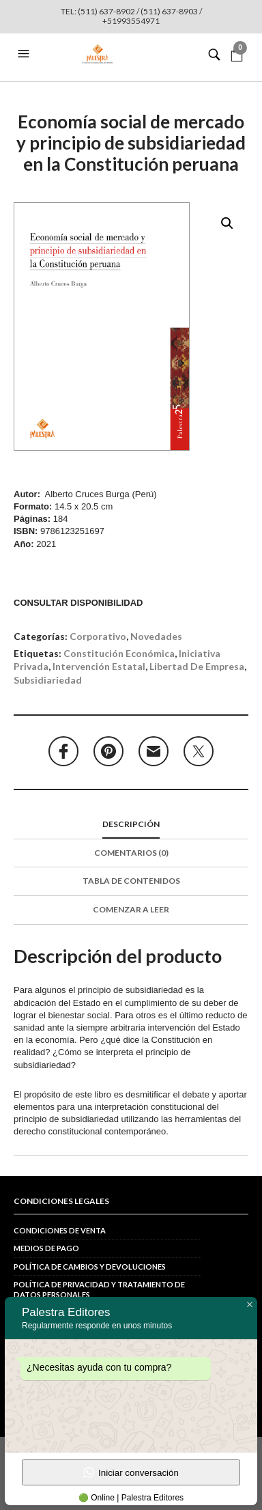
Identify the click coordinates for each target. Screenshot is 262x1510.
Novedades (156, 636)
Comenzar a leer (131, 909)
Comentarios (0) (131, 853)
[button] (25, 53)
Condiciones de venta (60, 1230)
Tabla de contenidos (131, 881)
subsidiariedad (48, 680)
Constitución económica (119, 653)
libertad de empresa (196, 666)
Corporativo (98, 636)
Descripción (131, 824)
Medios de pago (46, 1248)
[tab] (131, 825)
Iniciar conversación (131, 1472)
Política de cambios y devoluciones (90, 1266)
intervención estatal (99, 666)
